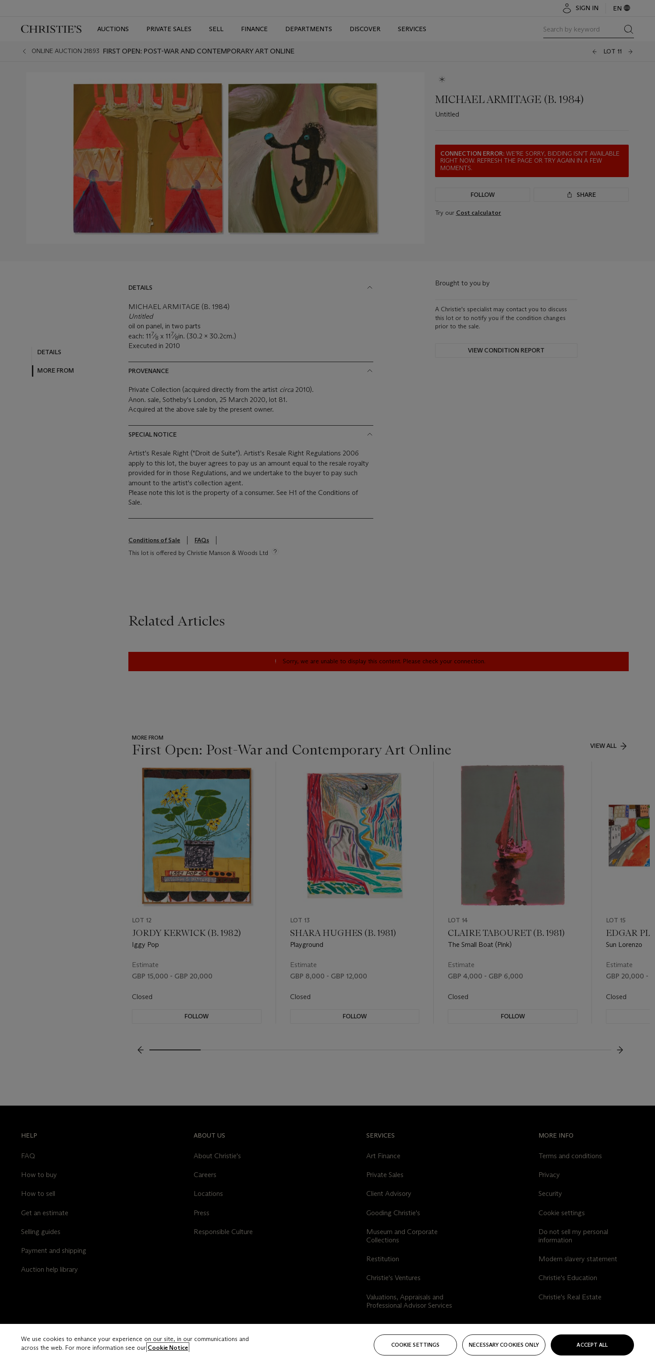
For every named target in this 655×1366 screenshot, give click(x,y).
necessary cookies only (504, 1344)
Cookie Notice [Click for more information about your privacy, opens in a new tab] (168, 1348)
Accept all (592, 1344)
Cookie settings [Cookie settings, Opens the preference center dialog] (415, 1344)
